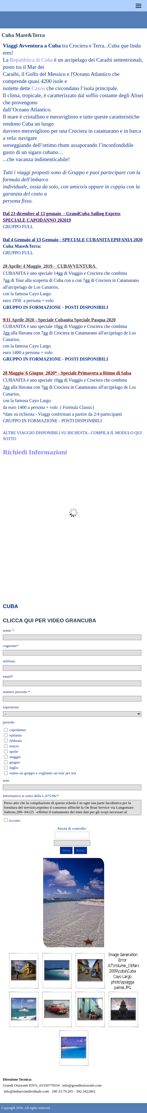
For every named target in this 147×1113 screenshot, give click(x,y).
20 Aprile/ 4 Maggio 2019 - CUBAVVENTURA (50, 266)
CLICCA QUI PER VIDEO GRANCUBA (49, 620)
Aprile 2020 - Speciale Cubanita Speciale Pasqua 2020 (64, 319)
